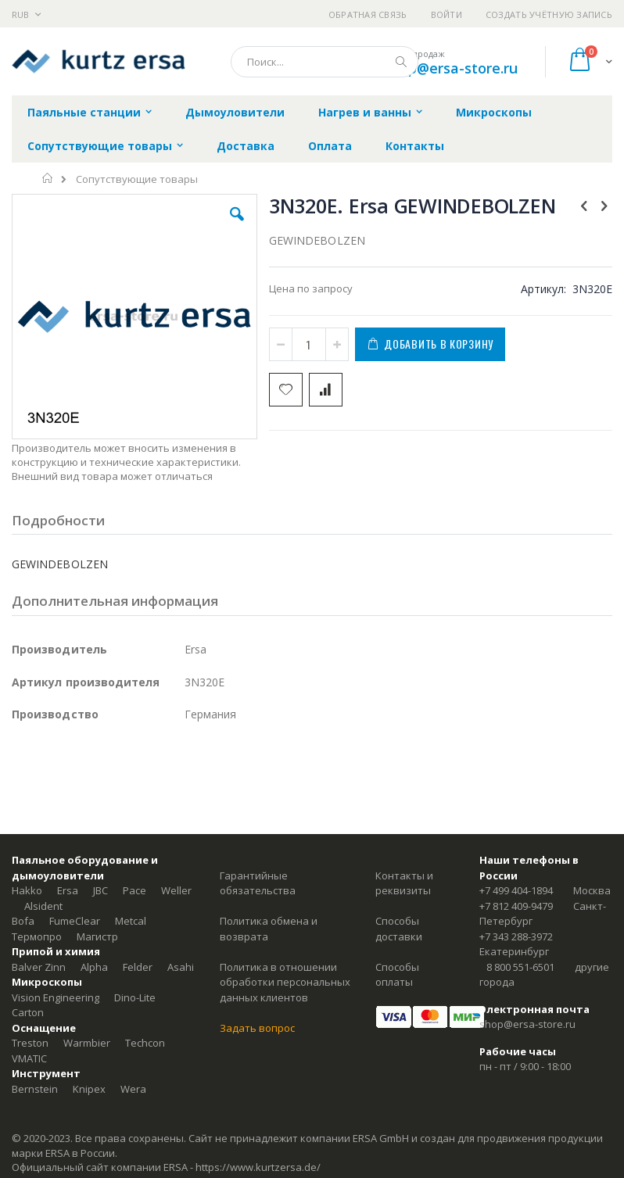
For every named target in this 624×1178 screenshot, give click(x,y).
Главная (48, 178)
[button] (236, 226)
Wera (133, 1089)
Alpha (94, 967)
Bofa (23, 921)
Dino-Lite (135, 997)
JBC (100, 890)
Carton (28, 1012)
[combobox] (324, 61)
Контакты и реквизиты (404, 883)
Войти (446, 14)
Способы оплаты (397, 975)
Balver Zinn (39, 967)
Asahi (180, 967)
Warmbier (86, 1043)
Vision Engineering (55, 997)
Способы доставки (398, 928)
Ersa (67, 890)
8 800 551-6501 (520, 967)
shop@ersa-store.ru (451, 68)
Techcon (145, 1043)
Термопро (37, 936)
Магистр (97, 936)
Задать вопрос (257, 1028)
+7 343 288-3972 (516, 936)
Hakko (27, 890)
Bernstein (35, 1089)
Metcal (130, 921)
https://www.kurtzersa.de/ (258, 1167)
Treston (30, 1043)
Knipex (89, 1089)
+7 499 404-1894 (516, 890)
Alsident (43, 906)
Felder (137, 967)
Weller (176, 890)
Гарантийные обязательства (258, 883)
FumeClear (74, 921)
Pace (134, 890)
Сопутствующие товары (137, 179)
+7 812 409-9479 (516, 906)
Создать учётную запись (549, 14)
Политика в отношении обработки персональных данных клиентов (285, 982)
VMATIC (29, 1058)
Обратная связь (367, 14)
